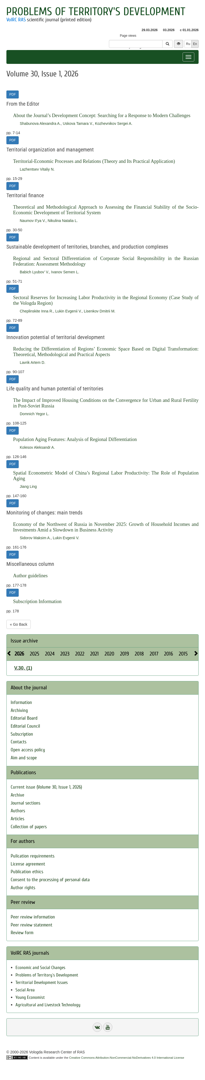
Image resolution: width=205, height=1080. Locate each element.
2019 (124, 654)
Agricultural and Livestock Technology (47, 1004)
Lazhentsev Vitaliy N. (37, 169)
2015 (183, 654)
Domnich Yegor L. (34, 414)
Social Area (25, 989)
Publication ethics (27, 872)
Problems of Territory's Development (95, 11)
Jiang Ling (28, 486)
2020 (109, 654)
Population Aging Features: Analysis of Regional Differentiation (75, 439)
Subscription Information (37, 601)
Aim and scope (24, 758)
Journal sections (25, 803)
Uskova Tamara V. (78, 123)
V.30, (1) (23, 668)
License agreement (28, 864)
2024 (49, 654)
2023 (64, 654)
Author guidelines (30, 575)
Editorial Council (25, 726)
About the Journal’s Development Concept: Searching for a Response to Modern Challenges (101, 115)
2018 (139, 654)
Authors (18, 811)
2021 (94, 654)
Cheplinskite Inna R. (36, 311)
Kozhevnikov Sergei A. (113, 123)
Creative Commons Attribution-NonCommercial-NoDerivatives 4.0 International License (126, 1057)
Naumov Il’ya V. (33, 221)
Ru (188, 44)
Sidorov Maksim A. (35, 538)
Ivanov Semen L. (65, 272)
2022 (79, 654)
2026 (19, 654)
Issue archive (24, 641)
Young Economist (30, 997)
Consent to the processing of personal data (50, 880)
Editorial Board (24, 718)
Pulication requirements (32, 856)
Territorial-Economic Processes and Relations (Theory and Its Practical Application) (94, 161)
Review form (22, 932)
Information (21, 702)
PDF (12, 94)
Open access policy (28, 750)
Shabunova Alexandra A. (40, 123)
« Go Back (18, 624)
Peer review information (33, 917)
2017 (154, 654)
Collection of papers (29, 827)
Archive (17, 795)
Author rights (23, 888)
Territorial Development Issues (41, 982)
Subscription (22, 734)
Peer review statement (31, 925)
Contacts (18, 742)
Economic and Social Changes (40, 967)
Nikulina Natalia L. (63, 221)
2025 (34, 654)
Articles (17, 819)
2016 (168, 654)
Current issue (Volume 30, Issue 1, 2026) (46, 787)
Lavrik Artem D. (32, 362)
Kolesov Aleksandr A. (37, 447)
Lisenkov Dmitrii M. (99, 311)
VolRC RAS (16, 20)
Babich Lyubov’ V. (34, 272)
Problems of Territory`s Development (46, 975)
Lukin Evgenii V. (68, 311)
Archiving (19, 710)
